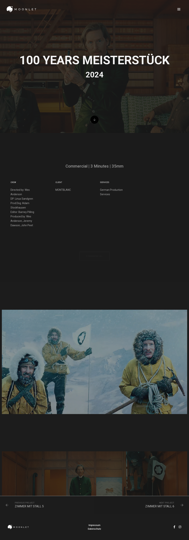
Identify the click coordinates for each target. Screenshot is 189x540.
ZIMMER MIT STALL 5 (29, 506)
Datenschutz (94, 529)
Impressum (94, 525)
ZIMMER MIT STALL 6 (159, 506)
